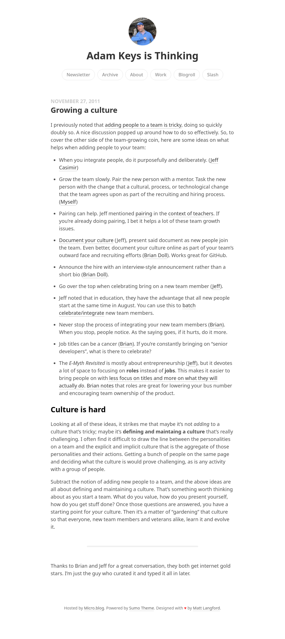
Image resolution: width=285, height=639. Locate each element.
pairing (144, 213)
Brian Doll (155, 255)
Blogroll (186, 75)
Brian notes (100, 385)
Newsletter (78, 75)
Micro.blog (94, 608)
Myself (68, 201)
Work (160, 75)
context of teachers (190, 213)
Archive (110, 75)
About (136, 75)
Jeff (216, 286)
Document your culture (86, 240)
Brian (216, 324)
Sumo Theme (141, 608)
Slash (212, 75)
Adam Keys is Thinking (142, 55)
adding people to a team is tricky (143, 124)
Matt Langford (206, 608)
